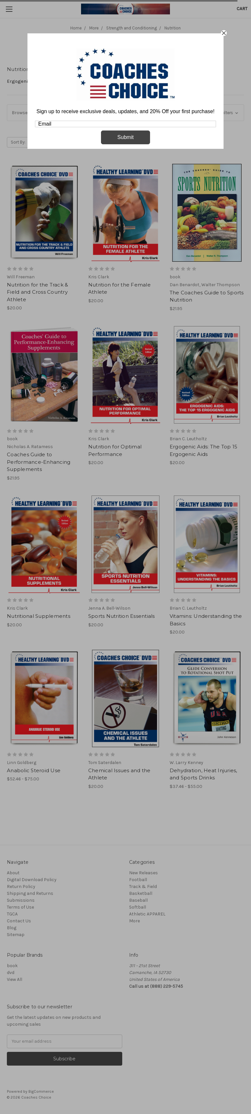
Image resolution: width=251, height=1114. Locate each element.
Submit (125, 137)
